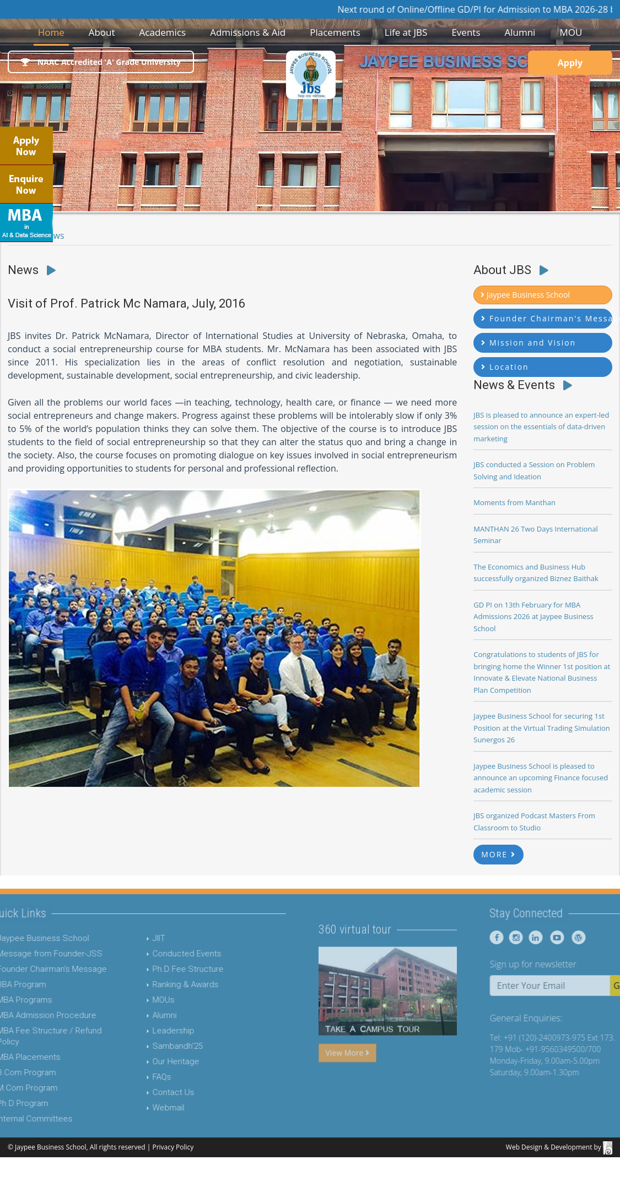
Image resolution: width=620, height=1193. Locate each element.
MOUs (143, 1000)
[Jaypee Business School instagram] (534, 937)
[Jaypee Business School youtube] (574, 937)
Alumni (144, 1015)
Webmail (148, 1108)
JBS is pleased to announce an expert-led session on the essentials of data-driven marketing (541, 427)
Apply (570, 63)
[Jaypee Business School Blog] (595, 937)
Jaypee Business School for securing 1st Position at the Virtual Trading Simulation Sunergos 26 (541, 728)
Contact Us (153, 1092)
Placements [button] (335, 32)
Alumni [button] (519, 32)
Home (53, 32)
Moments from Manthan (514, 502)
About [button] (102, 32)
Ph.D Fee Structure (167, 969)
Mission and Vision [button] (528, 342)
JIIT (138, 938)
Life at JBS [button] (406, 32)
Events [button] (465, 32)
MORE (498, 854)
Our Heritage (155, 1061)
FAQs (141, 1077)
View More (347, 1073)
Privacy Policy (172, 1147)
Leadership (153, 1031)
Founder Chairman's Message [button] (546, 318)
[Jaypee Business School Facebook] (517, 937)
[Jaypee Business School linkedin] (553, 937)
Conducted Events (166, 954)
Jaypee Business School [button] (525, 294)
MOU (570, 32)
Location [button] (505, 367)
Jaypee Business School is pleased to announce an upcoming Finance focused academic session (540, 778)
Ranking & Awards (165, 984)
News (53, 235)
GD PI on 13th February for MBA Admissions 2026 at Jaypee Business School (533, 616)
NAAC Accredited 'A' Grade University (101, 62)
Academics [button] (162, 32)
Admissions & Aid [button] (247, 32)
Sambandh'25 (157, 1046)
